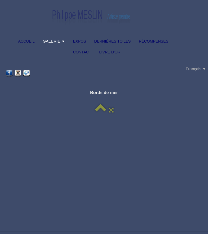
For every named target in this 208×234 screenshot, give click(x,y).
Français (196, 68)
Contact (82, 52)
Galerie (54, 41)
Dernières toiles (112, 41)
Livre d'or (109, 52)
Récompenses (153, 41)
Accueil (26, 41)
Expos (79, 41)
